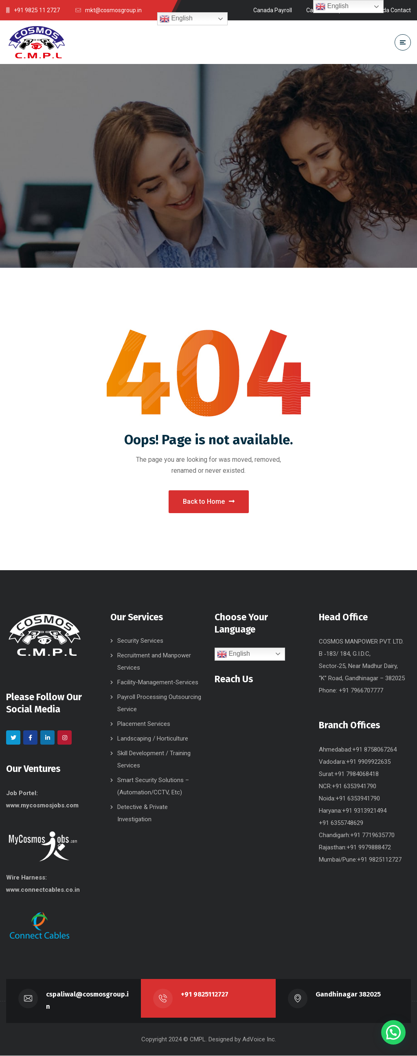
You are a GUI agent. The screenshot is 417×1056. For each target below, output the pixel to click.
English (176, 19)
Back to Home (209, 502)
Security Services (140, 641)
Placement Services (143, 724)
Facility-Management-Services (157, 682)
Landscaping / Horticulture (152, 739)
